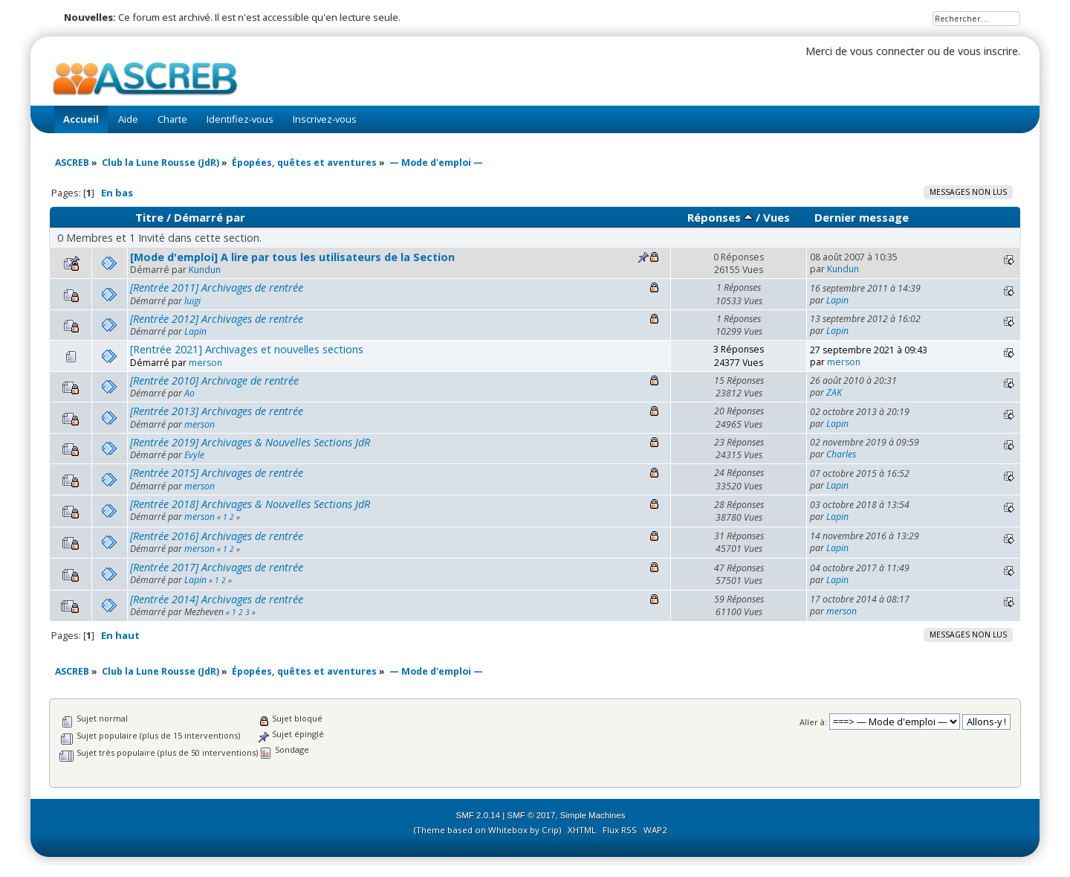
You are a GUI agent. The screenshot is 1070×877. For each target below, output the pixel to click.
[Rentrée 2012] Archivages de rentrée (216, 319)
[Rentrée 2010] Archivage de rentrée (214, 380)
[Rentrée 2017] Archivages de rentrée (216, 567)
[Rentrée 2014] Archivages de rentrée (216, 599)
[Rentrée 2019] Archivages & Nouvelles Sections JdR (250, 442)
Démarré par (209, 217)
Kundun (205, 269)
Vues (776, 217)
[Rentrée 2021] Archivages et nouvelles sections (246, 349)
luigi (192, 301)
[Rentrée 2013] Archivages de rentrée (216, 411)
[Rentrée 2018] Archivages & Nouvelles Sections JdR (250, 504)
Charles (841, 454)
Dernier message (861, 217)
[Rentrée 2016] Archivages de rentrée (216, 536)
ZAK (834, 392)
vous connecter (887, 51)
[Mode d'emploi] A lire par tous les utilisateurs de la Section (292, 257)
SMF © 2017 (532, 815)
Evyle (194, 455)
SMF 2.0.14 (478, 815)
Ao (189, 393)
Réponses (720, 217)
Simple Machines (593, 815)
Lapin (837, 300)
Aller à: (813, 721)
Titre (149, 217)
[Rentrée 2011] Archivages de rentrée (216, 287)
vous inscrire (988, 51)
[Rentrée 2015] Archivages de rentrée (216, 473)
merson (205, 362)
